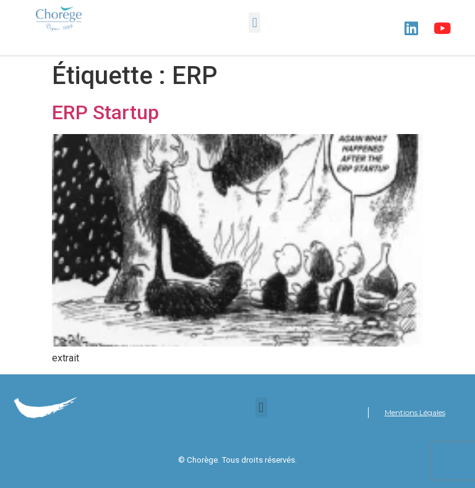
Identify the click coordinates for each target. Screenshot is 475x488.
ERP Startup (105, 112)
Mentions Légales (415, 412)
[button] (254, 22)
